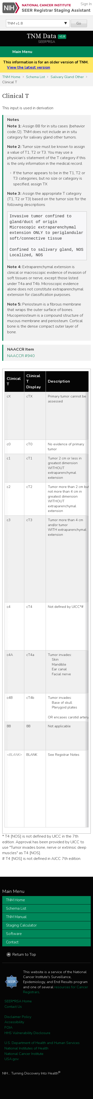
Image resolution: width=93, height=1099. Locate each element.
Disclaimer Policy (17, 1020)
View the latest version (28, 67)
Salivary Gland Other (67, 76)
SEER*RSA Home (18, 1005)
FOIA (8, 1031)
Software (14, 937)
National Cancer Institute (23, 1057)
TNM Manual (16, 920)
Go (78, 23)
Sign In (86, 4)
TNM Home (11, 76)
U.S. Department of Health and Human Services (42, 1046)
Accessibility (14, 1025)
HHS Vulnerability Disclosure (27, 1036)
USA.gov (11, 1062)
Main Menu (22, 52)
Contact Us (13, 1010)
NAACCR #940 (21, 360)
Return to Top (24, 958)
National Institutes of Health (26, 1052)
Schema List (35, 76)
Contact (12, 946)
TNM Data (46, 36)
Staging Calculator (21, 929)
